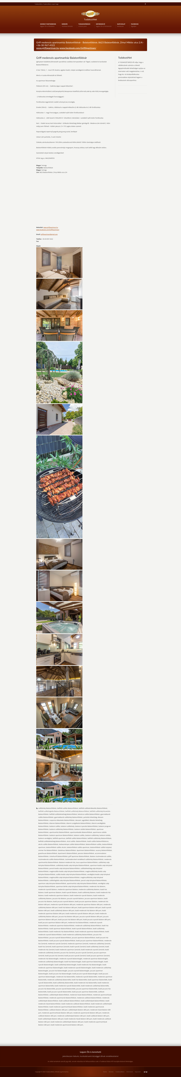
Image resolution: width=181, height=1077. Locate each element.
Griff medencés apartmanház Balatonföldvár (61, 57)
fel (146, 1072)
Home (105, 1072)
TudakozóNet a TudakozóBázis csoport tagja (46, 4)
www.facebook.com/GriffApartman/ (78, 48)
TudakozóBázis (120, 1072)
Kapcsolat (138, 1072)
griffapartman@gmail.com (49, 234)
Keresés (111, 1072)
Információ (129, 1072)
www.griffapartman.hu (47, 48)
